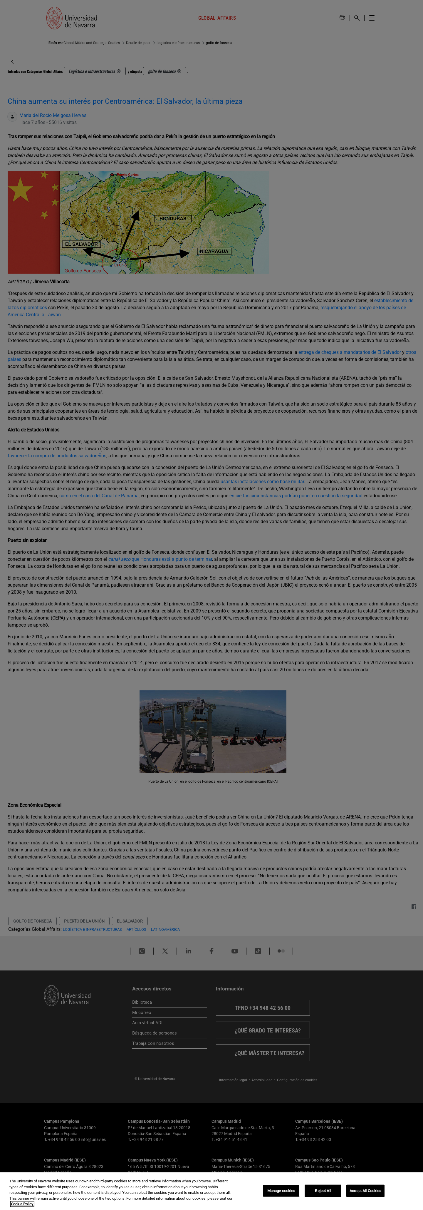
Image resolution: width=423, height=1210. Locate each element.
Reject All (323, 1191)
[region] (211, 1191)
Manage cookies (281, 1191)
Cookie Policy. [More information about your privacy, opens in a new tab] (22, 1204)
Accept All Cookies (365, 1191)
